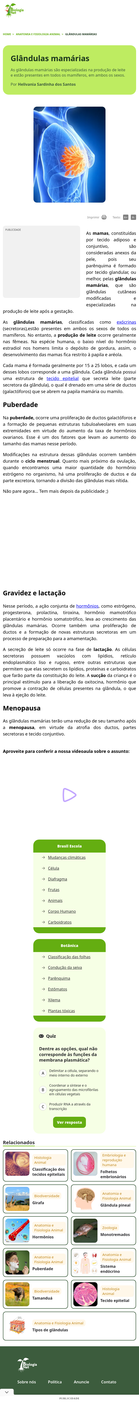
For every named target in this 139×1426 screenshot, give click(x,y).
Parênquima (56, 978)
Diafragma (54, 879)
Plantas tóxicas (58, 1010)
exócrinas (126, 322)
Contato (108, 1382)
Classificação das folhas (66, 956)
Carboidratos (57, 922)
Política (55, 1382)
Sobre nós (26, 1382)
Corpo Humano (59, 911)
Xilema (51, 1000)
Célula (50, 868)
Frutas (50, 889)
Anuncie (81, 1382)
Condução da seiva (62, 967)
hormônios (87, 606)
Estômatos (54, 989)
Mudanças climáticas (64, 857)
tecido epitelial (63, 378)
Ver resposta (69, 1122)
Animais (52, 900)
